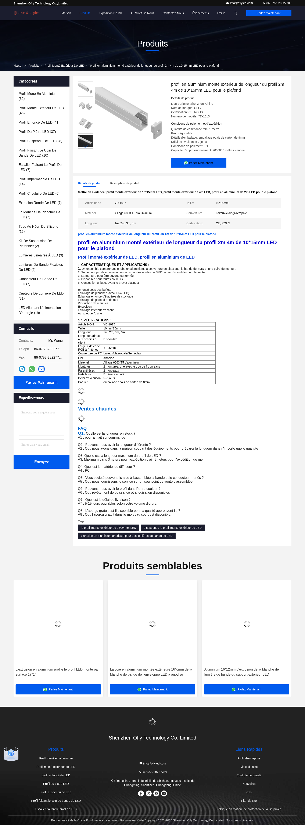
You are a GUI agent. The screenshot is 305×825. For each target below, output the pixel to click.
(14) (39, 181)
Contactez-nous (173, 13)
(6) (39, 193)
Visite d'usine (249, 767)
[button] (85, 147)
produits (33, 65)
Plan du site (249, 800)
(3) (41, 255)
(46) (41, 110)
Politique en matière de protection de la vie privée (248, 809)
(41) (39, 122)
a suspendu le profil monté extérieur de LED (173, 527)
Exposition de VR (110, 13)
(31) (41, 296)
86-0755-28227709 (276, 3)
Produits (84, 13)
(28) (40, 141)
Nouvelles (249, 783)
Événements (200, 13)
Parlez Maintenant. (268, 13)
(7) (40, 167)
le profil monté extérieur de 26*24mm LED (108, 527)
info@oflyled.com (240, 3)
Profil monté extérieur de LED (64, 65)
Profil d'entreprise (249, 758)
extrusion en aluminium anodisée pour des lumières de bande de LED (127, 535)
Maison (66, 13)
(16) (38, 229)
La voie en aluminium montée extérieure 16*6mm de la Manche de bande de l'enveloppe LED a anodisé (151, 672)
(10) (37, 153)
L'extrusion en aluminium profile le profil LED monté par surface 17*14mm (57, 672)
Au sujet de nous (142, 13)
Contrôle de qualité (249, 775)
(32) (38, 96)
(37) (37, 132)
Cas (249, 792)
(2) (35, 243)
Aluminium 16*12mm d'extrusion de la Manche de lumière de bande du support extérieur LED (241, 672)
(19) (40, 310)
